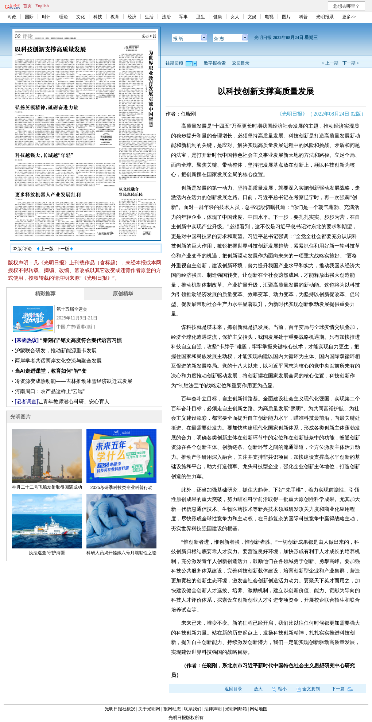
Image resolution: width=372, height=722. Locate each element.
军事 (183, 16)
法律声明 (213, 708)
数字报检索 (215, 63)
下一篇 (342, 688)
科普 (303, 16)
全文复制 (308, 688)
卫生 (200, 16)
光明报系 (325, 16)
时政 (12, 16)
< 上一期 (330, 63)
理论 (63, 16)
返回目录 (240, 63)
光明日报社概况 (120, 708)
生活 (149, 16)
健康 (217, 16)
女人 (234, 16)
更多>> (349, 16)
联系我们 (192, 708)
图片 (286, 16)
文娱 (252, 16)
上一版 (45, 248)
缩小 (279, 688)
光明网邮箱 (236, 708)
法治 (166, 16)
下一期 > (350, 63)
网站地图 (258, 708)
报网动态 (172, 708)
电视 (269, 16)
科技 (97, 16)
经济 (132, 16)
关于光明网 (149, 708)
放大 (258, 688)
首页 (27, 5)
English (42, 5)
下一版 (64, 248)
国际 (29, 16)
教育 (115, 16)
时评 (46, 16)
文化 (80, 16)
